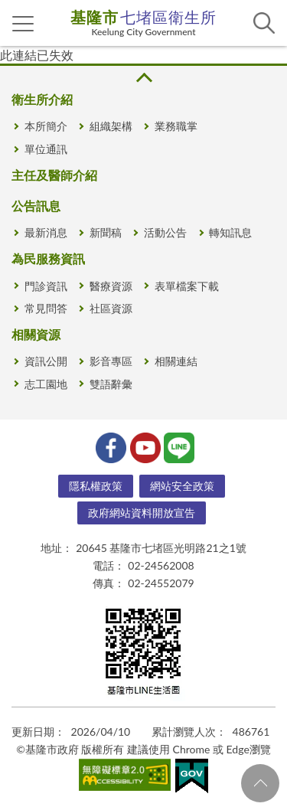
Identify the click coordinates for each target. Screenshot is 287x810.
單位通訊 (45, 148)
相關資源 (35, 334)
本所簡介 (45, 125)
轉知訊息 (230, 232)
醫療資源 (111, 285)
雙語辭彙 (111, 383)
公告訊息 (35, 205)
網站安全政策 (182, 485)
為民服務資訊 (48, 258)
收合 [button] (143, 78)
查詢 (264, 23)
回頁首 (260, 783)
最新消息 (45, 232)
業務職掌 (176, 125)
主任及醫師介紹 (54, 175)
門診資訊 (45, 285)
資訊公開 (45, 360)
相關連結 (176, 360)
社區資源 (111, 308)
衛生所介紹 (42, 99)
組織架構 (111, 125)
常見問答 (45, 308)
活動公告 (165, 232)
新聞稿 (106, 232)
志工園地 (45, 383)
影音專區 (111, 360)
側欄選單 (23, 23)
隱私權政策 (95, 485)
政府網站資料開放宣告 (141, 512)
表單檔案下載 (187, 285)
